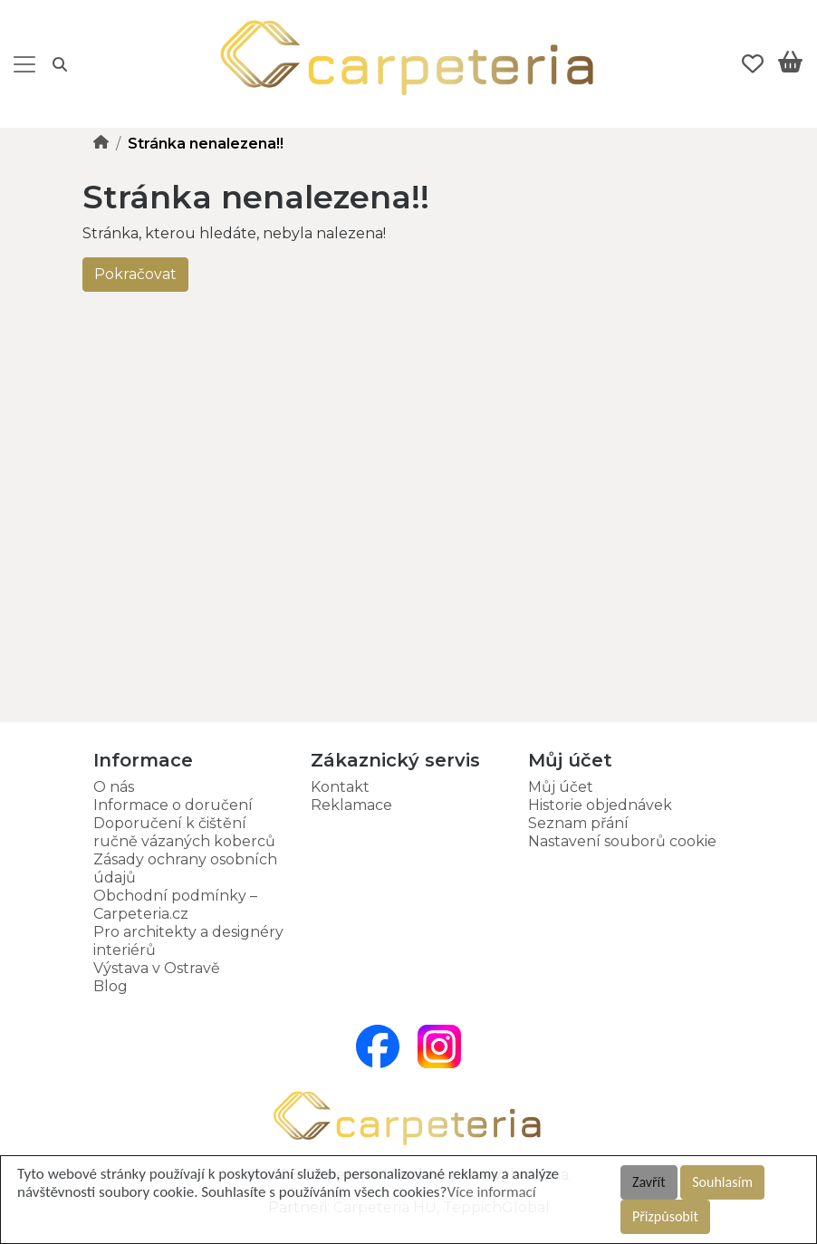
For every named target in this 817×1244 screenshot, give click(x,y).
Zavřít (649, 1182)
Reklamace (351, 805)
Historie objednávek (600, 805)
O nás (113, 787)
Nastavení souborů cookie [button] (622, 841)
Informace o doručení (173, 805)
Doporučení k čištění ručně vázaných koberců (184, 832)
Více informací (491, 1191)
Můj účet (560, 787)
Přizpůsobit (665, 1216)
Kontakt (340, 787)
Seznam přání (578, 823)
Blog (110, 986)
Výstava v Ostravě (156, 968)
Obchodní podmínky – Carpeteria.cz (175, 904)
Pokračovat (135, 274)
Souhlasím (722, 1182)
